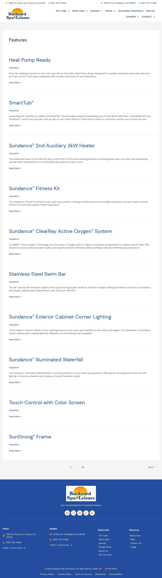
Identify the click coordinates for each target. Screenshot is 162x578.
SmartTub (22, 102)
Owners (132, 17)
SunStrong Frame (32, 436)
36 (82, 466)
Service (150, 10)
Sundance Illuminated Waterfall (49, 359)
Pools (110, 11)
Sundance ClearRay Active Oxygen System (65, 231)
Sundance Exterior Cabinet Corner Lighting (65, 316)
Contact (148, 17)
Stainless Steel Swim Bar (40, 273)
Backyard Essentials (131, 10)
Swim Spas (80, 11)
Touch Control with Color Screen (50, 402)
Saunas (96, 11)
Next (152, 466)
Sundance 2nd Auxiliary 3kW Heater (56, 145)
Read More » (15, 82)
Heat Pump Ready (32, 59)
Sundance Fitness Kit (37, 188)
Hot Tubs (63, 11)
